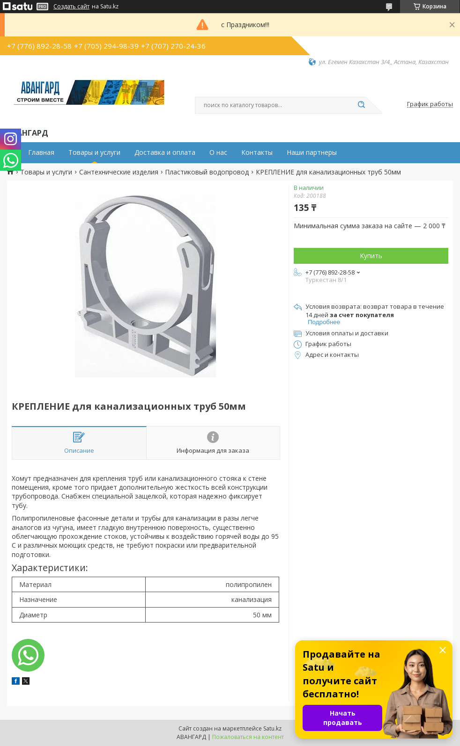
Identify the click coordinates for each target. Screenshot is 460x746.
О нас (218, 152)
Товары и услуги (94, 152)
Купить (371, 255)
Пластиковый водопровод (207, 172)
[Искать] (361, 105)
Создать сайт (71, 6)
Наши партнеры (312, 152)
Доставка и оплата (164, 152)
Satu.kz (272, 728)
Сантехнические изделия (118, 172)
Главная (41, 152)
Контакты (257, 152)
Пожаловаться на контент (248, 737)
